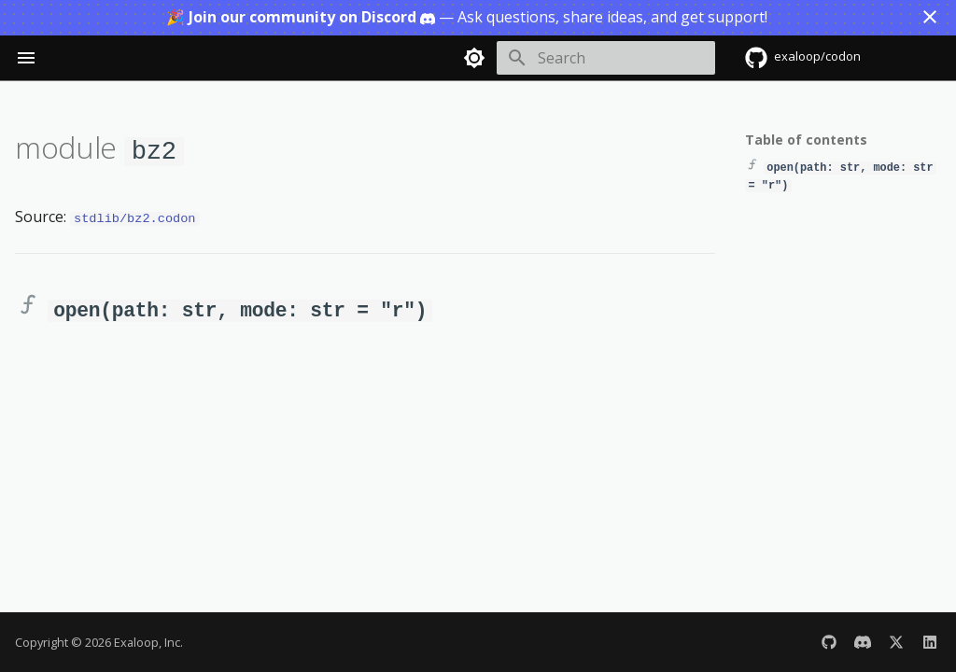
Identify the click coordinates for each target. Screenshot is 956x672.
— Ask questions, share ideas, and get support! (466, 17)
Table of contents (806, 140)
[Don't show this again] (930, 17)
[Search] (606, 58)
